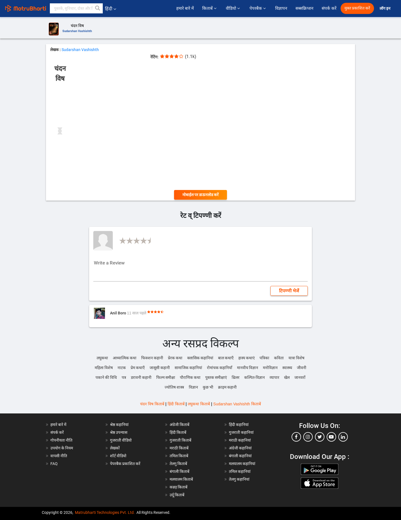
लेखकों (115, 448)
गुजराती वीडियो (121, 440)
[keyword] (76, 8)
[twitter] (319, 437)
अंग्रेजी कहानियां (240, 448)
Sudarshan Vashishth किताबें (237, 404)
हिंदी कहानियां (239, 424)
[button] (98, 8)
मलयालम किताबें (181, 479)
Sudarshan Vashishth (77, 31)
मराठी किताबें (179, 448)
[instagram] (308, 437)
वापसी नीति (58, 456)
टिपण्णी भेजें (289, 290)
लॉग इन (385, 8)
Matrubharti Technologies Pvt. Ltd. (105, 512)
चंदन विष (77, 25)
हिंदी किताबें (176, 404)
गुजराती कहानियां (241, 432)
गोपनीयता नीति (61, 440)
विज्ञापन (281, 8)
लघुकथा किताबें (199, 404)
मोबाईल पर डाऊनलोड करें (200, 194)
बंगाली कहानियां (240, 456)
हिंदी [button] (110, 8)
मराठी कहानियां (240, 440)
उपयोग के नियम (61, 448)
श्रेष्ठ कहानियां (119, 424)
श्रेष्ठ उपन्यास (118, 432)
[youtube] (331, 437)
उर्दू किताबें (177, 495)
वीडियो (233, 8)
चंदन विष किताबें (152, 404)
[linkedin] (343, 437)
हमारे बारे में (185, 8)
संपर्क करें (329, 8)
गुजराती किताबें (180, 440)
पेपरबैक (258, 8)
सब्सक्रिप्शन (304, 8)
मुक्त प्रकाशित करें (357, 8)
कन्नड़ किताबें (178, 487)
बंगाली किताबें (179, 471)
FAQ (54, 463)
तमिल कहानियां (240, 471)
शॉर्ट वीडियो (118, 456)
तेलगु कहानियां (239, 479)
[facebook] (296, 437)
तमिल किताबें (179, 456)
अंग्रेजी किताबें (179, 424)
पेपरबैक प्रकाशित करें (125, 463)
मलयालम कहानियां (242, 463)
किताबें (209, 8)
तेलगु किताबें (178, 463)
